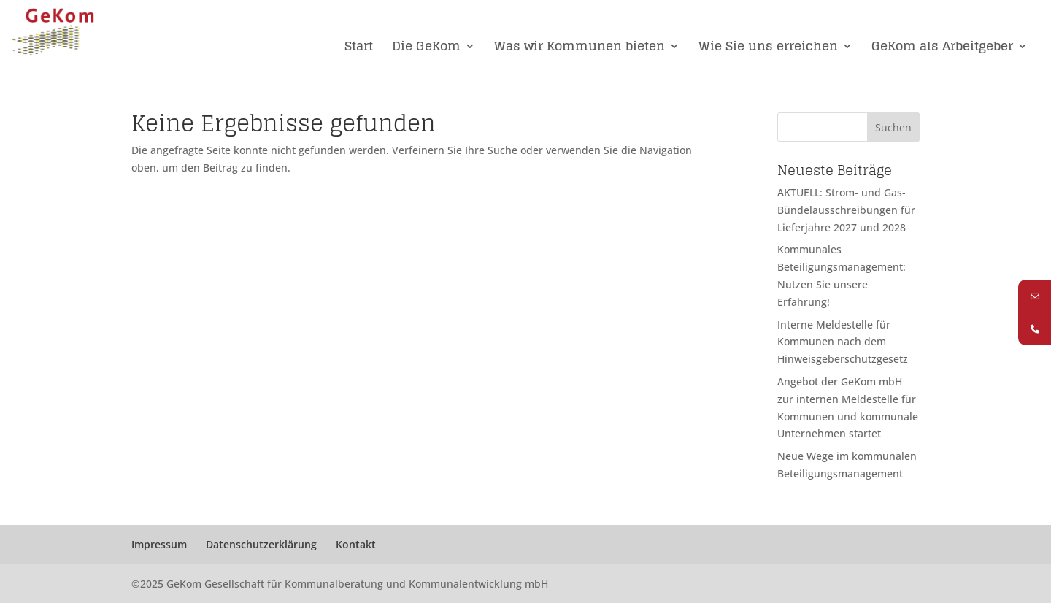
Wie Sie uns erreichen (768, 48)
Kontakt (356, 544)
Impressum (159, 544)
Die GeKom (426, 48)
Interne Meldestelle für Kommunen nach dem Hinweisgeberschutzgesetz (842, 342)
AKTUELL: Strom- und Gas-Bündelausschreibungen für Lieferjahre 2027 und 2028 (846, 209)
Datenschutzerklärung (261, 544)
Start (358, 48)
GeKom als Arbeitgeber (942, 48)
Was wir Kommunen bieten (579, 48)
